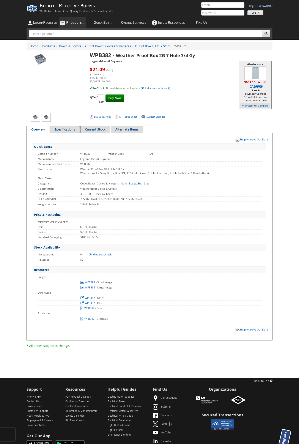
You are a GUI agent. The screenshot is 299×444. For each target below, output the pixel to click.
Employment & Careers (40, 420)
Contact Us (33, 401)
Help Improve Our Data (251, 139)
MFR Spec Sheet (128, 116)
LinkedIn (162, 441)
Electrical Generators (119, 420)
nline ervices (135, 23)
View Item (247, 105)
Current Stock (95, 129)
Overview (38, 129)
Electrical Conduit (124, 406)
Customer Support (37, 411)
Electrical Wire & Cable (120, 416)
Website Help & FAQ (38, 416)
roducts (75, 23)
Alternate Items (126, 129)
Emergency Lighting (119, 435)
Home (34, 46)
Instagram (162, 407)
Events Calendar (74, 416)
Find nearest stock (101, 254)
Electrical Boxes (116, 401)
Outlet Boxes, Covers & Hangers (108, 46)
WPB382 (88, 282)
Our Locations (165, 398)
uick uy (102, 23)
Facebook (162, 415)
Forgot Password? (259, 6)
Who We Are (34, 397)
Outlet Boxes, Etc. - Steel (152, 46)
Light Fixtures (115, 430)
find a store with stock (155, 88)
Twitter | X (162, 424)
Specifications (65, 129)
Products (48, 46)
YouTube (162, 432)
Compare (263, 105)
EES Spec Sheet (102, 116)
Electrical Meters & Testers (122, 411)
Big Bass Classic (74, 420)
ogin (45, 23)
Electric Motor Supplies (120, 397)
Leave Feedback (36, 425)
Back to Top (263, 381)
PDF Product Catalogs (78, 397)
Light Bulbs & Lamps (119, 425)
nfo (173, 23)
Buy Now (114, 98)
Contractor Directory (77, 401)
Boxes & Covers (70, 46)
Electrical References (77, 406)
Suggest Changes (155, 116)
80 (81, 259)
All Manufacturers (81, 411)
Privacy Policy (34, 406)
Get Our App (38, 435)
